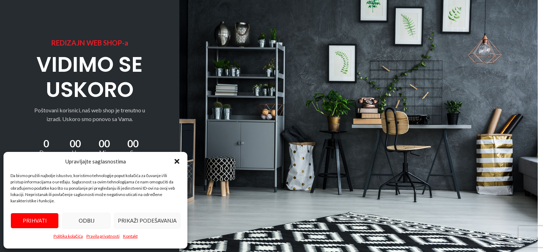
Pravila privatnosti (103, 236)
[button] (176, 161)
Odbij (86, 220)
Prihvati (35, 220)
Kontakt (130, 236)
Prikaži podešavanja (147, 220)
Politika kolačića (68, 236)
